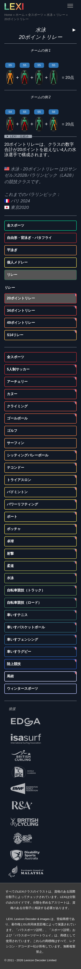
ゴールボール (17, 418)
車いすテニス (17, 615)
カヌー (12, 394)
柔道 (10, 566)
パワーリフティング (22, 504)
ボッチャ (14, 529)
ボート (12, 516)
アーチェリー (17, 381)
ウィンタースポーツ (22, 688)
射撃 (10, 553)
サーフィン (15, 443)
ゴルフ (12, 430)
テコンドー (15, 467)
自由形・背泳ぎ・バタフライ (29, 238)
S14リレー (15, 335)
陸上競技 (14, 664)
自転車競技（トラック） (26, 590)
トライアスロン (19, 480)
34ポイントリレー (21, 310)
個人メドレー (17, 262)
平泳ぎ (12, 250)
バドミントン (17, 492)
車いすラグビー (19, 651)
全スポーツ (15, 225)
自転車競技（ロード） (24, 602)
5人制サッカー (18, 369)
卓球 (10, 541)
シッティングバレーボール (27, 455)
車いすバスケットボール (26, 627)
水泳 (40, 30)
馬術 (10, 676)
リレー (12, 274)
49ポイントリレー (21, 322)
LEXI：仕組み (19, 136)
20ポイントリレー (21, 298)
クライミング (17, 406)
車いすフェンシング (22, 639)
